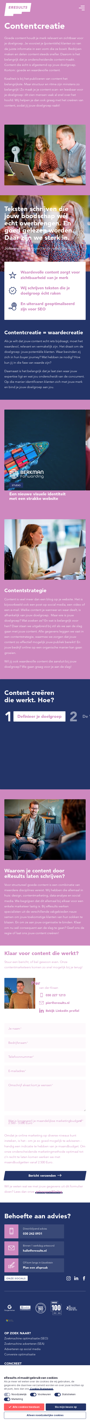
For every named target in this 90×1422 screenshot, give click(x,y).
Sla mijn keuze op (66, 1406)
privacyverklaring (49, 1191)
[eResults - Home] (17, 9)
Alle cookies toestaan (24, 1406)
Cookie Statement (41, 1388)
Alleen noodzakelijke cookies (45, 1415)
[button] (81, 8)
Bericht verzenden (42, 1175)
